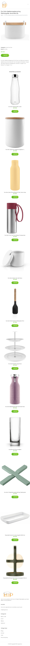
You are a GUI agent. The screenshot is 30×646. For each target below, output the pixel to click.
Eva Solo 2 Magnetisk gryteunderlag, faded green (15, 492)
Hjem (2, 15)
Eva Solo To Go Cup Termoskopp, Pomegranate (15, 235)
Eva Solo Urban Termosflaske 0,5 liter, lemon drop (15, 192)
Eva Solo (10, 47)
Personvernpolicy (4, 637)
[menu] (28, 4)
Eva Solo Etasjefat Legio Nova (15, 363)
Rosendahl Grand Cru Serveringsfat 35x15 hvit (15, 535)
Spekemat (3, 623)
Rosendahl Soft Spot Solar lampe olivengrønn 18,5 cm (15, 578)
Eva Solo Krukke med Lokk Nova (15, 278)
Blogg (2, 630)
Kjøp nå (5, 55)
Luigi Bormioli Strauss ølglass (15, 449)
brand (7, 47)
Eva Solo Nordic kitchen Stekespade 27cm (15, 320)
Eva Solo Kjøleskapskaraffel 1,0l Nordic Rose (15, 406)
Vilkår (2, 635)
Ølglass (2, 621)
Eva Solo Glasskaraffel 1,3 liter (15, 106)
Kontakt (2, 633)
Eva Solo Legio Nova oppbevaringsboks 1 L (15, 149)
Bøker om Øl (3, 616)
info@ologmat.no (4, 609)
